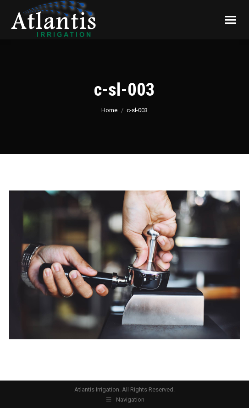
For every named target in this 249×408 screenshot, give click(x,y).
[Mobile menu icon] (230, 20)
